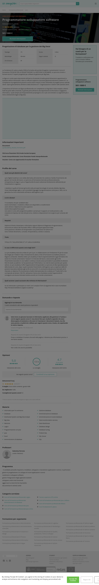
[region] (49, 579)
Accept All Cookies (73, 580)
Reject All (86, 580)
